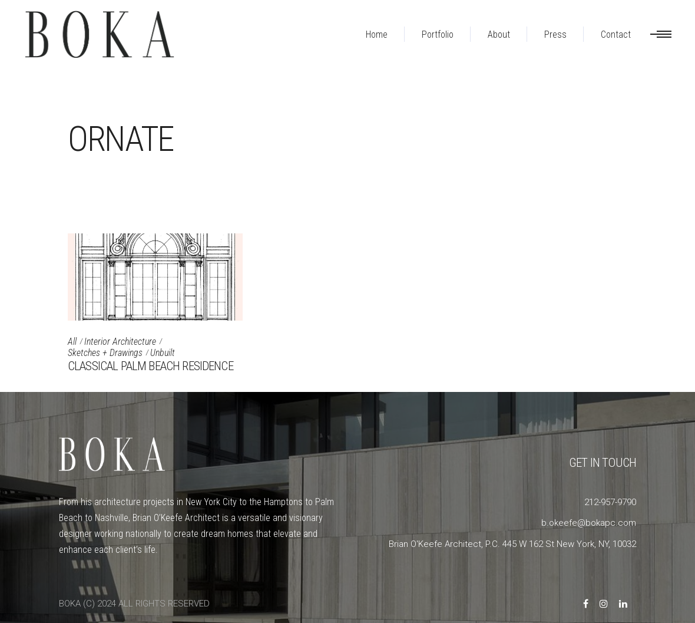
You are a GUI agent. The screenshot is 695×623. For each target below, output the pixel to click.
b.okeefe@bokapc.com (588, 522)
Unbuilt (162, 352)
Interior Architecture (120, 341)
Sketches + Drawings (105, 352)
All (72, 341)
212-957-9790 (610, 502)
